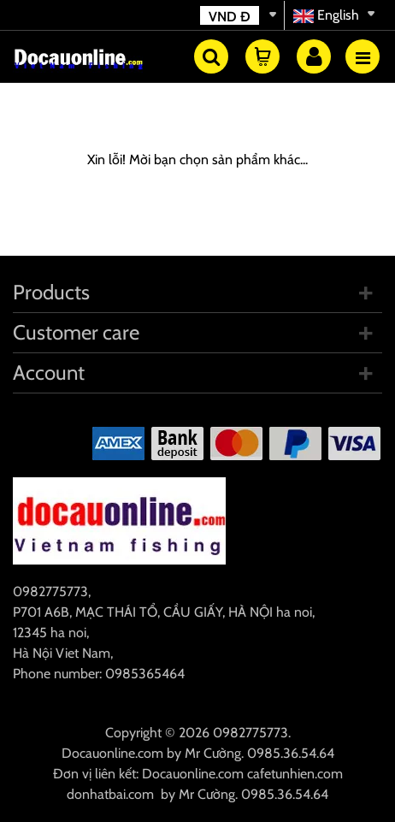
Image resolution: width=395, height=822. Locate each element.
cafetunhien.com (295, 774)
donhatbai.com (110, 794)
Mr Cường (213, 753)
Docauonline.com (112, 753)
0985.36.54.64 (290, 753)
